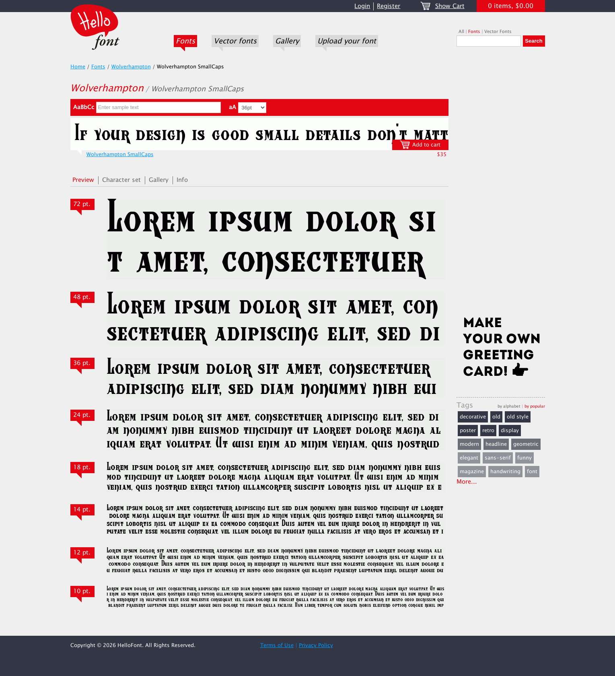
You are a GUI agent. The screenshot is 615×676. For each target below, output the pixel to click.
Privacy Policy (316, 645)
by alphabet (509, 406)
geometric (526, 444)
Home (77, 67)
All (461, 31)
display (510, 431)
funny (524, 458)
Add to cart (420, 144)
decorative (473, 417)
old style (518, 417)
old (496, 417)
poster (468, 431)
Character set (121, 180)
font (532, 472)
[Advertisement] (501, 184)
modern (469, 444)
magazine (472, 472)
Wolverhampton (131, 67)
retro (488, 431)
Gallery (287, 41)
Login (362, 6)
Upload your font (346, 41)
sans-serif (498, 458)
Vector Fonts (498, 31)
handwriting (505, 472)
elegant (469, 458)
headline (496, 444)
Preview (83, 180)
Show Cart (450, 6)
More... (467, 481)
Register (388, 6)
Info (182, 180)
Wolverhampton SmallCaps (120, 154)
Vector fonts (235, 41)
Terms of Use (277, 645)
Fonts (185, 41)
